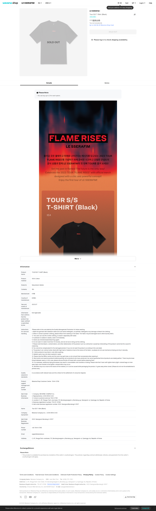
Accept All (145, 508)
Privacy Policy (88, 475)
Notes (107, 83)
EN (39, 3)
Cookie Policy (99, 475)
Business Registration (53, 484)
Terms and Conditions (27, 475)
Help (150, 3)
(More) (60, 508)
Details (49, 83)
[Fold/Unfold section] (78, 266)
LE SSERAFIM (94, 11)
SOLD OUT (113, 32)
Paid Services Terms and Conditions (47, 475)
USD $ (47, 3)
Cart (126, 3)
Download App (130, 497)
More (78, 259)
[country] (119, 3)
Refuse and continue (120, 508)
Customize (134, 508)
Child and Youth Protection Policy (71, 475)
